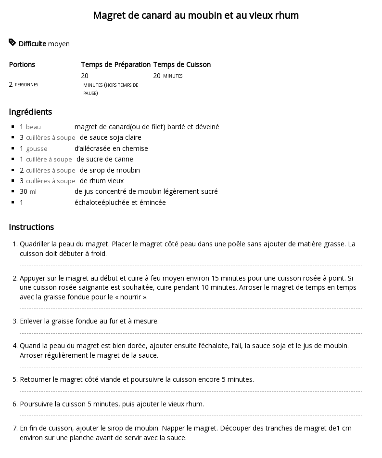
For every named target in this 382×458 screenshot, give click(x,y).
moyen (59, 43)
